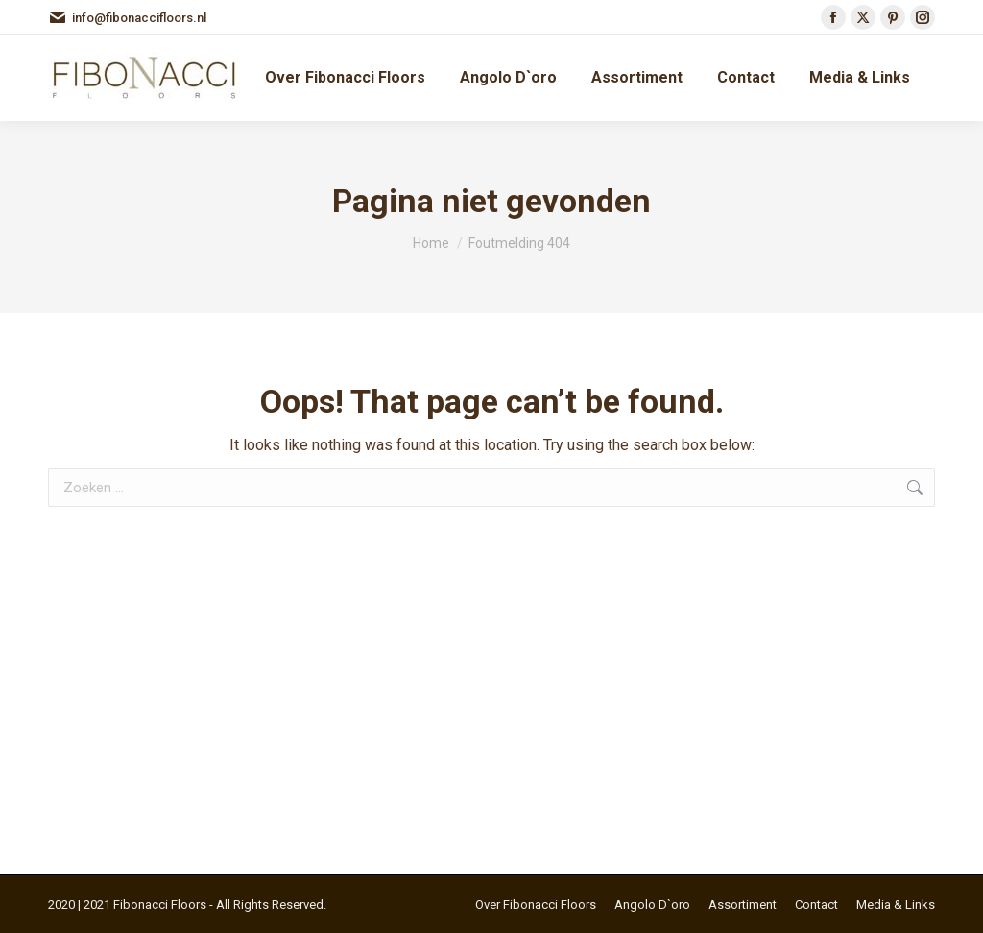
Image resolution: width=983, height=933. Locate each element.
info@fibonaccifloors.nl (127, 18)
